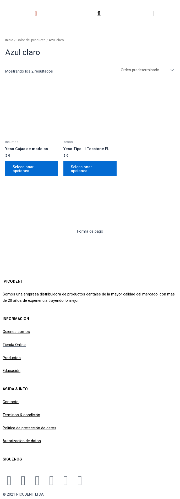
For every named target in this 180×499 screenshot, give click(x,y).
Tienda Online (14, 344)
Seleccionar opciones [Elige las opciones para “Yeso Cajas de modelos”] (23, 169)
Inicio (9, 40)
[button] (36, 13)
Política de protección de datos (29, 428)
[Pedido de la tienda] (147, 70)
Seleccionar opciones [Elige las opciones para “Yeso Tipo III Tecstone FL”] (81, 169)
